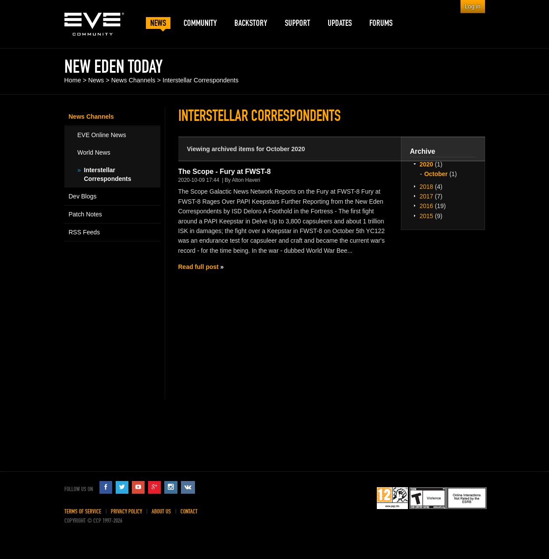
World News (94, 152)
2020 (426, 164)
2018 (426, 186)
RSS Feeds (84, 232)
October (436, 173)
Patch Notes (85, 214)
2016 (426, 205)
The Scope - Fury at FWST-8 (224, 171)
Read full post (198, 266)
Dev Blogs (83, 196)
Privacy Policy (126, 511)
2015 (426, 215)
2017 (426, 196)
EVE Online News (102, 134)
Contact (189, 511)
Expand (415, 163)
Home (72, 80)
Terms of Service (82, 511)
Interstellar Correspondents (201, 80)
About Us (161, 511)
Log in (473, 6)
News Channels (133, 80)
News (96, 80)
